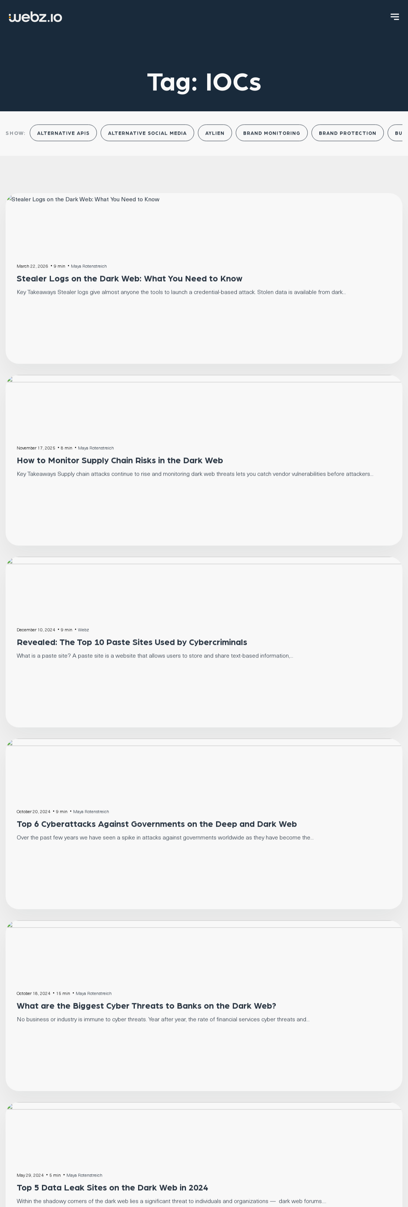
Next (220, 751)
